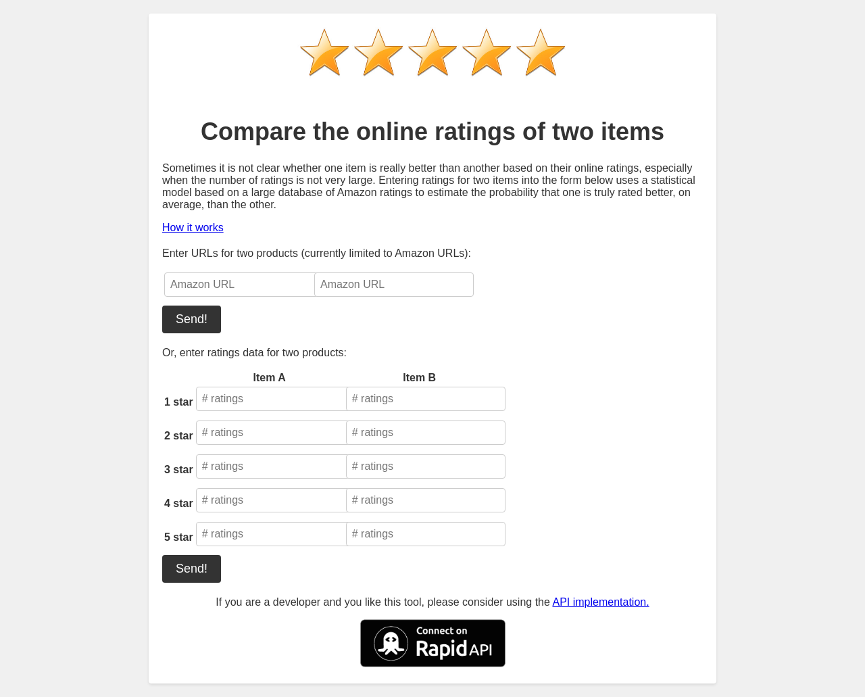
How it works (193, 227)
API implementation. (600, 602)
